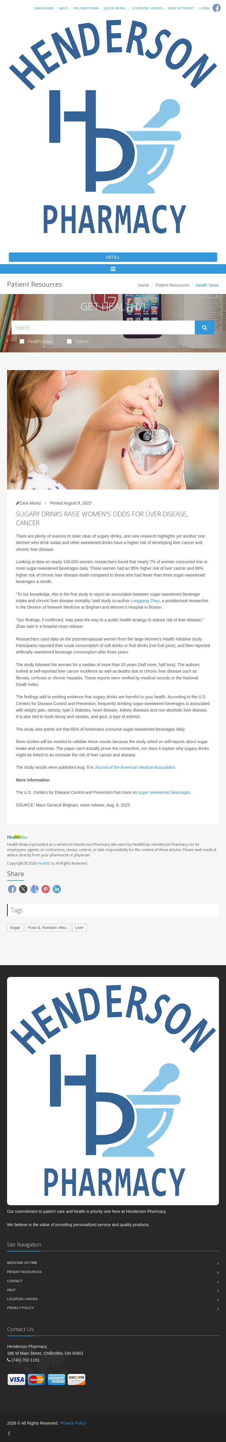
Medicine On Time (22, 1262)
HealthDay (46, 863)
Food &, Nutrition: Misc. (48, 927)
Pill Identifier (85, 8)
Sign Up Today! (181, 8)
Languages (43, 8)
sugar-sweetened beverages (164, 792)
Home (143, 285)
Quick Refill (115, 8)
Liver (79, 927)
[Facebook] (216, 8)
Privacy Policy (20, 1308)
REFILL (113, 257)
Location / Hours (147, 8)
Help (63, 8)
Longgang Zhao (145, 600)
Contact (14, 1281)
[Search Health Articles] (103, 327)
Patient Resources (172, 285)
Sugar (15, 927)
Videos (78, 341)
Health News (36, 341)
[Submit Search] (205, 328)
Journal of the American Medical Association (134, 767)
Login (205, 8)
